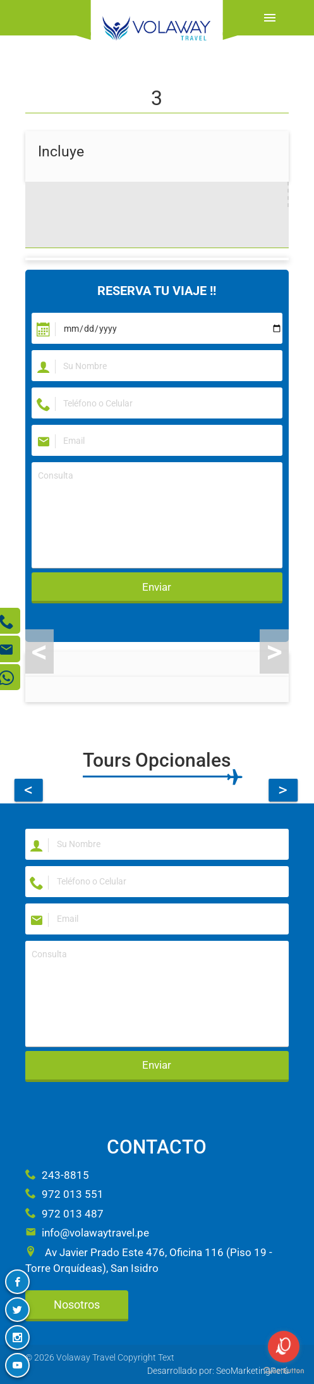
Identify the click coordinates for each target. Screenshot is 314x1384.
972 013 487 (64, 1213)
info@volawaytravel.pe (87, 1232)
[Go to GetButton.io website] (283, 1371)
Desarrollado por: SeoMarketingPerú (218, 1371)
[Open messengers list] (283, 1346)
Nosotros (77, 1304)
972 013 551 (64, 1194)
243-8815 (57, 1175)
